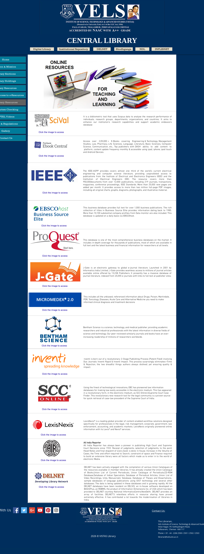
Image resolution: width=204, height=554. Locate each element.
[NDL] (142, 49)
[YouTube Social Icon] (40, 510)
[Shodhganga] (123, 49)
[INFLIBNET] (162, 49)
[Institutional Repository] (73, 49)
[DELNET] (102, 49)
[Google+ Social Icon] (32, 510)
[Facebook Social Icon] (16, 510)
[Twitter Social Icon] (24, 510)
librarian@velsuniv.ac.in (168, 537)
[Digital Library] (42, 49)
